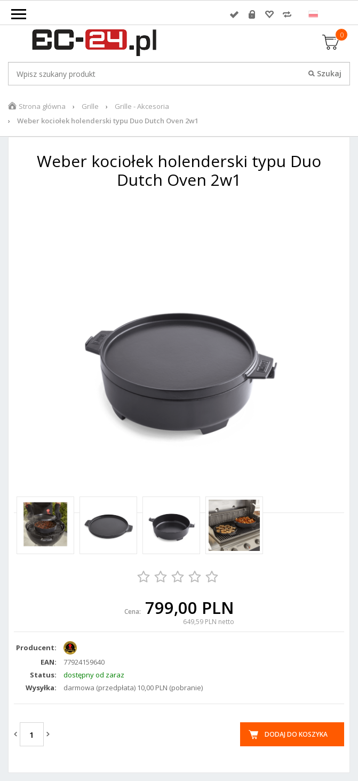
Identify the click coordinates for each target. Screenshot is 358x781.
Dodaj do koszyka (296, 734)
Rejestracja (251, 14)
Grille (90, 106)
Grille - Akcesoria (142, 106)
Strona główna (42, 106)
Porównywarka (287, 14)
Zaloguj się (234, 14)
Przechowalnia (269, 14)
